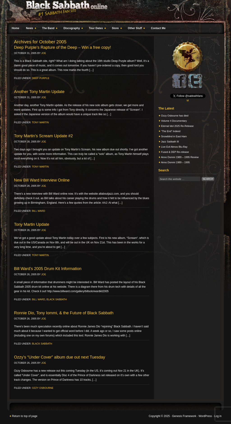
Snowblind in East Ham (174, 136)
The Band (49, 29)
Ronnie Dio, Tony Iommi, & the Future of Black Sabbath (63, 313)
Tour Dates (96, 29)
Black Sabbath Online (113, 11)
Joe (43, 53)
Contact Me (158, 28)
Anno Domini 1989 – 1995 (175, 162)
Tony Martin (40, 122)
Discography (72, 29)
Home (15, 28)
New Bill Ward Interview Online (41, 180)
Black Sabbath (56, 299)
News (30, 29)
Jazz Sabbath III (170, 141)
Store (116, 29)
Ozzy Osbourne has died (174, 115)
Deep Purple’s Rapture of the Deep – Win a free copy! (62, 47)
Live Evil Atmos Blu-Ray (174, 146)
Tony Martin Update (31, 224)
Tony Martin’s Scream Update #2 (43, 136)
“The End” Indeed (170, 131)
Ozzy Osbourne (42, 388)
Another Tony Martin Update (39, 91)
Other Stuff (136, 29)
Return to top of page (24, 416)
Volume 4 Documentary (174, 120)
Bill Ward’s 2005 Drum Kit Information (47, 268)
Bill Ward (38, 211)
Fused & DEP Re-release (175, 152)
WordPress (205, 416)
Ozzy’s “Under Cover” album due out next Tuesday (59, 357)
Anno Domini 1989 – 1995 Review (180, 157)
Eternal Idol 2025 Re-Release (177, 126)
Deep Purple (40, 78)
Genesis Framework (184, 416)
